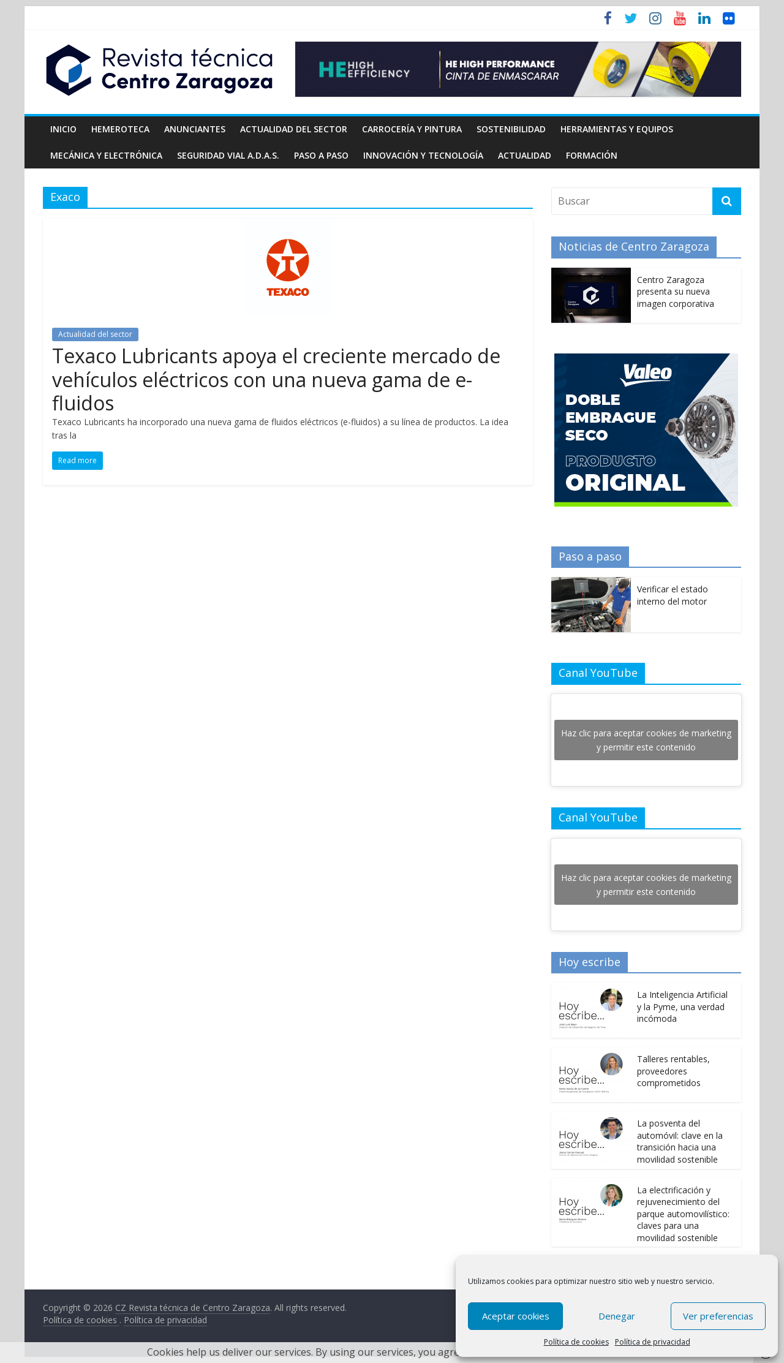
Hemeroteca (120, 129)
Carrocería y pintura (412, 129)
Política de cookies (576, 1342)
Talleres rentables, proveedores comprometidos (673, 1071)
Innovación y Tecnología (423, 155)
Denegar (616, 1316)
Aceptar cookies (515, 1316)
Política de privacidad (652, 1342)
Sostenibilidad (511, 129)
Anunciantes (194, 129)
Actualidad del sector (293, 129)
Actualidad (524, 155)
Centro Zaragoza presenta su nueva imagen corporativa (675, 291)
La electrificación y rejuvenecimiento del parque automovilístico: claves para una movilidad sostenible (683, 1214)
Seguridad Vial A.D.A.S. (228, 155)
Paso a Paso (321, 155)
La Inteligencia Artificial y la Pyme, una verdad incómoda (682, 1006)
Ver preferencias (718, 1316)
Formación (591, 155)
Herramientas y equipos (616, 129)
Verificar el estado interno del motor (672, 595)
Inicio (63, 129)
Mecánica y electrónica (106, 155)
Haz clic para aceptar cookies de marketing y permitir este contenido (646, 740)
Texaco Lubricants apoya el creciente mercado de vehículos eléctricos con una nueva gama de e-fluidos (276, 379)
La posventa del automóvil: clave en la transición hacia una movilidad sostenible (680, 1141)
